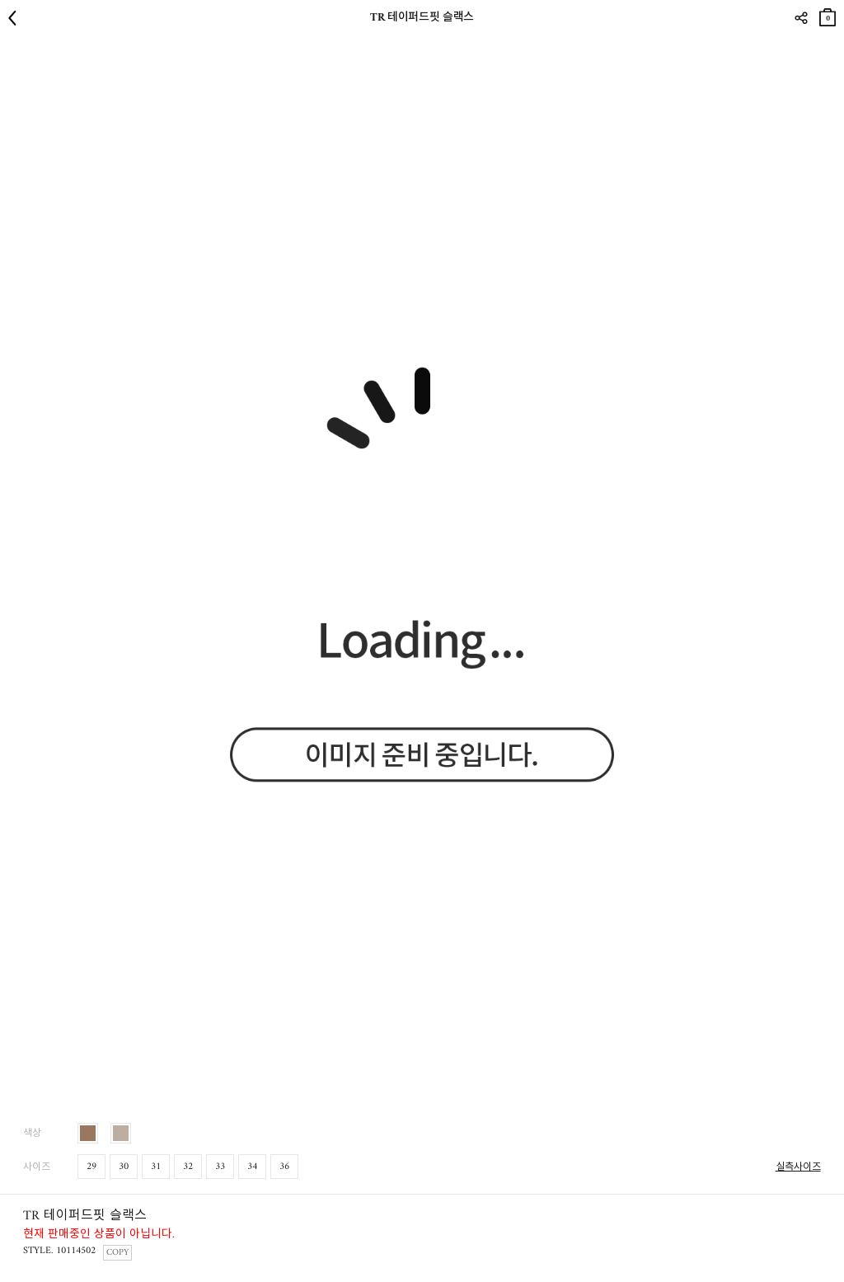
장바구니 (827, 14)
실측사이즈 (798, 1167)
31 (156, 1167)
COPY (117, 1253)
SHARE (800, 18)
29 (91, 1167)
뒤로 (16, 18)
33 (220, 1167)
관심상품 (829, 49)
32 (188, 1167)
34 (252, 1167)
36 (284, 1167)
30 (124, 1167)
